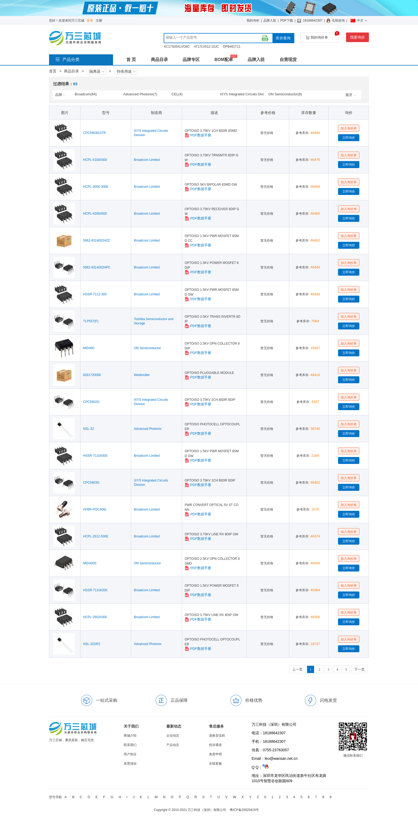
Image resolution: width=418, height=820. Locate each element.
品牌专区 (191, 59)
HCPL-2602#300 (95, 617)
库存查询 (283, 38)
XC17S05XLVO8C (177, 46)
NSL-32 (88, 429)
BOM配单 (223, 59)
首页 (53, 71)
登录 (90, 20)
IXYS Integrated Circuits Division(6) (242, 94)
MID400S (90, 563)
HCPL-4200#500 (95, 213)
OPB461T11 (231, 46)
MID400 (88, 348)
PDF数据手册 (198, 135)
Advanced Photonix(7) (140, 94)
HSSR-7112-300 (95, 294)
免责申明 (215, 754)
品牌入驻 (269, 20)
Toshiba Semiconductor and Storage (153, 321)
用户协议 (130, 754)
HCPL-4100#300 (95, 160)
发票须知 (130, 763)
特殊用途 (126, 71)
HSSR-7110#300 (95, 456)
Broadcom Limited (147, 160)
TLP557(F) (90, 321)
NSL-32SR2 (91, 644)
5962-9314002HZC (96, 240)
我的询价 (253, 20)
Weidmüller (142, 375)
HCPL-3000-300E (95, 187)
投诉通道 (215, 745)
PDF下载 (286, 20)
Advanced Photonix (147, 429)
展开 (351, 95)
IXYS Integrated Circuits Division (151, 133)
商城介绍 (130, 735)
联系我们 (130, 745)
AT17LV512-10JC (206, 46)
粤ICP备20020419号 (244, 810)
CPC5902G (91, 402)
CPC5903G (91, 482)
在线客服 (215, 763)
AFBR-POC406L (95, 509)
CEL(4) (177, 94)
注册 (99, 20)
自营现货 (288, 59)
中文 (359, 20)
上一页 (297, 669)
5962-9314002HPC (97, 267)
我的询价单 (322, 36)
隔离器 (96, 71)
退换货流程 (217, 735)
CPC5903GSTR (94, 133)
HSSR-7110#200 (95, 590)
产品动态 (172, 745)
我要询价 (357, 37)
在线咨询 (338, 20)
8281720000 (92, 375)
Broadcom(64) (86, 94)
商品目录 (159, 59)
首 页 (131, 59)
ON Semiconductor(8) (285, 94)
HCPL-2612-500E (95, 536)
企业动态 (172, 735)
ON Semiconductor (147, 348)
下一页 (359, 669)
